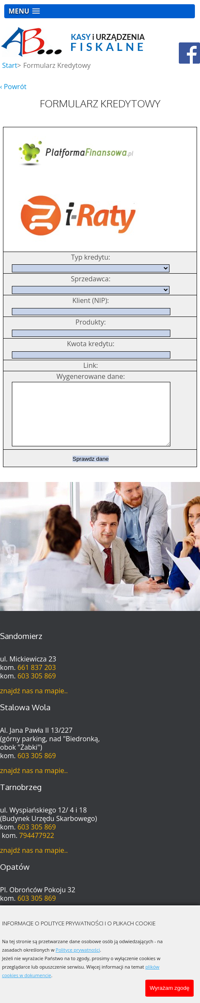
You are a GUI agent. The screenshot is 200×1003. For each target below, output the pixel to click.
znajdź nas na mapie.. (34, 703)
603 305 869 (36, 688)
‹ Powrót (13, 86)
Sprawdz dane (90, 471)
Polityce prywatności (78, 950)
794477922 (36, 848)
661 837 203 (36, 680)
